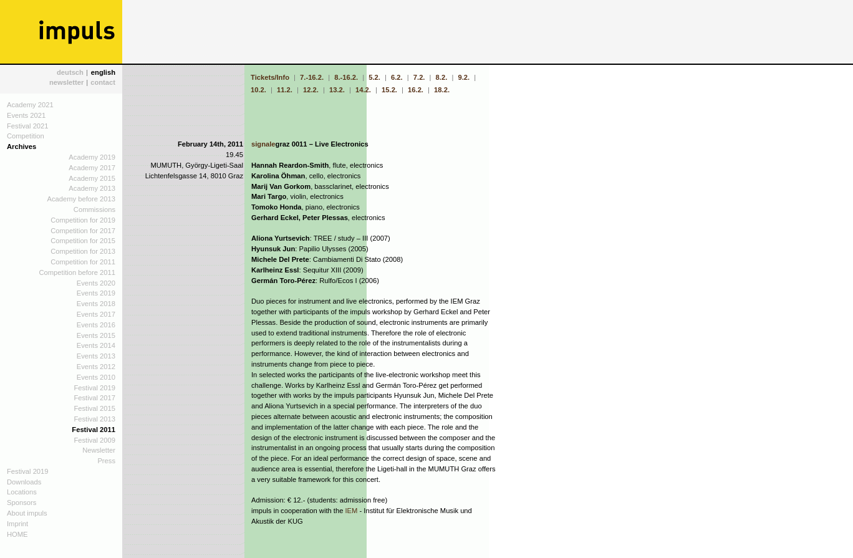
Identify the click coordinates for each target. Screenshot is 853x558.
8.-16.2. (346, 77)
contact (102, 82)
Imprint (17, 523)
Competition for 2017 (83, 230)
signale (263, 144)
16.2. (415, 90)
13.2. (337, 90)
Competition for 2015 (83, 240)
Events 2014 (96, 345)
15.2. (389, 90)
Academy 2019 (92, 157)
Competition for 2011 (83, 262)
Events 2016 (96, 325)
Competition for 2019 (83, 220)
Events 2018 (96, 303)
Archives (21, 146)
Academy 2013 (92, 188)
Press (106, 460)
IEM (351, 510)
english (103, 72)
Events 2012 (96, 366)
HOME (17, 534)
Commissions (94, 209)
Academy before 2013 (81, 199)
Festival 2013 (94, 419)
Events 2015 (96, 335)
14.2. (363, 90)
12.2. (310, 90)
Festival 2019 (94, 388)
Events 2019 (96, 293)
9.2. (463, 77)
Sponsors (21, 502)
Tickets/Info (271, 77)
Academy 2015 (92, 178)
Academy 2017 (92, 167)
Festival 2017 (94, 398)
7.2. (419, 77)
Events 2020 (96, 283)
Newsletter (98, 450)
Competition (25, 136)
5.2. (374, 77)
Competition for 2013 (83, 251)
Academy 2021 (30, 104)
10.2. (259, 90)
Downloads (24, 482)
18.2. (441, 90)
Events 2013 (96, 356)
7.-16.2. (311, 77)
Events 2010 (96, 377)
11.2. (284, 90)
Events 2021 (26, 115)
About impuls (27, 513)
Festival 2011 (93, 429)
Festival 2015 (94, 408)
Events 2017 (96, 314)
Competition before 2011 (77, 272)
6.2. (397, 77)
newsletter (66, 82)
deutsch (70, 72)
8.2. (442, 77)
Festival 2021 (28, 126)
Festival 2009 (94, 440)
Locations (22, 492)
